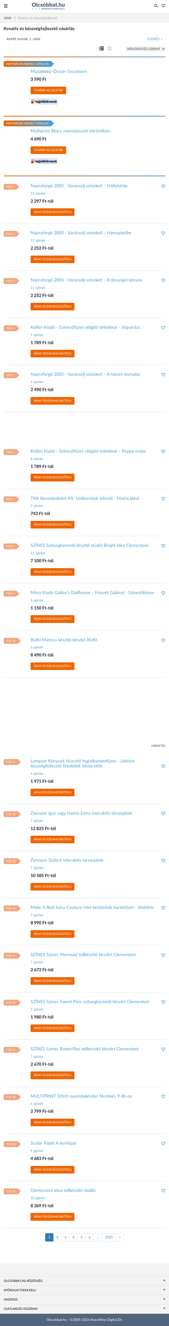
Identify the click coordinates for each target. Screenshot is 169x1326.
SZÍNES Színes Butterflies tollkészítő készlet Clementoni (84, 1049)
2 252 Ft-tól (42, 248)
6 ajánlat (37, 600)
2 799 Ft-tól (42, 1111)
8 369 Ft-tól (42, 1206)
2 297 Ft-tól (42, 201)
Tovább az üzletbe (48, 90)
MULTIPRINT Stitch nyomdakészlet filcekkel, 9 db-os (81, 1096)
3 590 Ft (38, 79)
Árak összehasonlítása (52, 212)
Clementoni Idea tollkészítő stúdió (63, 1190)
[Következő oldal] (120, 1237)
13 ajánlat (38, 193)
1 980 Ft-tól (42, 1017)
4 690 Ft (38, 139)
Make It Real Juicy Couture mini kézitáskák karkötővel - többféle (92, 907)
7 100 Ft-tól (42, 561)
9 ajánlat (37, 335)
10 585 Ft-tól (43, 876)
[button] (162, 6)
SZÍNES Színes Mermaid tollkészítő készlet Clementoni (83, 955)
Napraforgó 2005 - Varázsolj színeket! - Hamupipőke (81, 233)
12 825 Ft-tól (43, 829)
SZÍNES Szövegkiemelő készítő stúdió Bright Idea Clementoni (89, 545)
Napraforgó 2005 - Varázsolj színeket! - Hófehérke (79, 186)
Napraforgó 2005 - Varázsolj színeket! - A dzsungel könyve (86, 280)
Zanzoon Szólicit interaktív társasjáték (67, 860)
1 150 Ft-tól (42, 608)
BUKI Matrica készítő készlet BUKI (64, 640)
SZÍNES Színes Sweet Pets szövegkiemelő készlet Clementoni (90, 1002)
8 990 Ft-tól (42, 923)
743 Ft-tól (40, 514)
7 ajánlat (37, 506)
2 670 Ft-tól (42, 1064)
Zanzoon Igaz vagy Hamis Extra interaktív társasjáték (81, 813)
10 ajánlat (38, 1198)
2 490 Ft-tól (42, 390)
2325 (109, 1237)
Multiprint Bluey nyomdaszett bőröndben (70, 131)
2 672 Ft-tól (42, 970)
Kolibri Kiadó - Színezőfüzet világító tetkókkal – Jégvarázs (85, 327)
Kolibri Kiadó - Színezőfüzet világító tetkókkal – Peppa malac (88, 451)
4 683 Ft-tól (42, 1159)
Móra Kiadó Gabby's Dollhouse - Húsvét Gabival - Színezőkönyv (92, 593)
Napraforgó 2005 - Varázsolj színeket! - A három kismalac (86, 374)
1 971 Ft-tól (42, 781)
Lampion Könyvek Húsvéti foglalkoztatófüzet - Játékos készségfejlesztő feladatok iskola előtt (83, 763)
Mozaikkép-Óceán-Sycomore (59, 72)
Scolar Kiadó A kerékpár (54, 1143)
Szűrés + (155, 39)
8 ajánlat (37, 459)
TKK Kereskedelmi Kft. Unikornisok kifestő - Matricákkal (85, 498)
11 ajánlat (38, 240)
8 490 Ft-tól (42, 655)
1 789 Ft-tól (42, 343)
